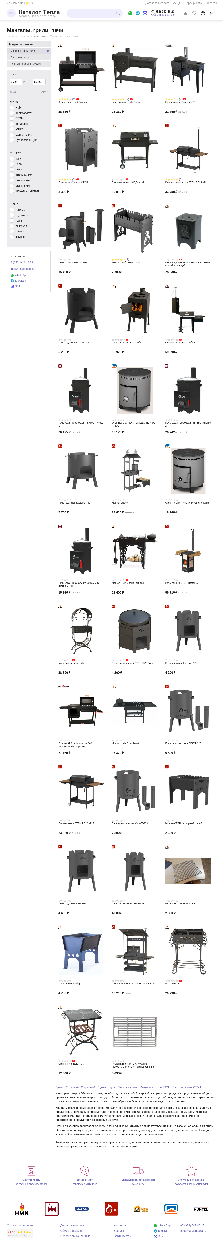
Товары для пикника (33, 36)
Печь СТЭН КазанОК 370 (72, 262)
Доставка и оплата (157, 3)
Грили (59, 1087)
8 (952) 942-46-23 (22, 262)
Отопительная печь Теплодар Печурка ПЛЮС (133, 424)
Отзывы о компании (20, 1225)
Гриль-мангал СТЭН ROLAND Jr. (76, 823)
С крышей (72, 1087)
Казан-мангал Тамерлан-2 (180, 102)
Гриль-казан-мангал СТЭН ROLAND (185, 182)
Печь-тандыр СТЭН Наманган (182, 583)
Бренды (177, 3)
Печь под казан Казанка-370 (74, 342)
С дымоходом (106, 1087)
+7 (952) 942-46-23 (163, 11)
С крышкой (88, 1087)
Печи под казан (127, 1087)
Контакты (211, 3)
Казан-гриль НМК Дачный (72, 102)
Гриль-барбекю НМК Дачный (128, 182)
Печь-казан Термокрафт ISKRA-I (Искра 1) (80, 424)
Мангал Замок (120, 502)
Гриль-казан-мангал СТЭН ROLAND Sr (134, 983)
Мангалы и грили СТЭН (155, 1087)
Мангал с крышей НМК (71, 663)
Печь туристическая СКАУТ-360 (130, 823)
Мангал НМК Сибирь (70, 983)
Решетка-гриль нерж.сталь (180, 903)
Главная (12, 36)
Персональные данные (75, 1235)
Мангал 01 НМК (174, 983)
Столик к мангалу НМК (71, 1063)
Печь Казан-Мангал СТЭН (73, 182)
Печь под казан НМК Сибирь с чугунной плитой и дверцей (187, 264)
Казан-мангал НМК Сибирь (127, 102)
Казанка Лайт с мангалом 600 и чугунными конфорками (76, 745)
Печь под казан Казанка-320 (181, 663)
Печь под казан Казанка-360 (74, 903)
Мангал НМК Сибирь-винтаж (128, 583)
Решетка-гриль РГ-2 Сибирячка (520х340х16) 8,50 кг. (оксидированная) (134, 1065)
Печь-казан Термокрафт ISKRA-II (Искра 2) (188, 424)
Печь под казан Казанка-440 (74, 502)
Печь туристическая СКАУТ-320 (183, 743)
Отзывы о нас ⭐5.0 (20, 3)
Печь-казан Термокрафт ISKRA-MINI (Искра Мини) (79, 584)
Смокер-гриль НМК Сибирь (180, 342)
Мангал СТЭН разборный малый (183, 823)
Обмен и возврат (71, 1230)
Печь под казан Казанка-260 (128, 903)
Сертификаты (193, 3)
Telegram (18, 280)
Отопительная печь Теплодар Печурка (187, 502)
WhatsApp (19, 275)
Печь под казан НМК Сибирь (128, 342)
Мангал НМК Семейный (125, 743)
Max (15, 285)
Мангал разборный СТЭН (126, 262)
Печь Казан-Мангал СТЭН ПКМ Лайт (132, 663)
